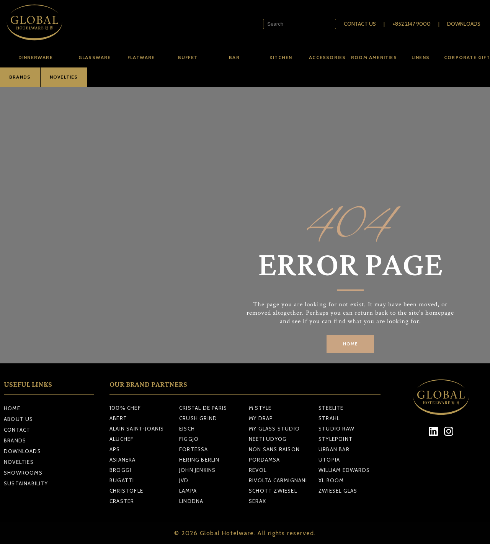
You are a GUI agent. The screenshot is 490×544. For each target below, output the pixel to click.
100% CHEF (125, 408)
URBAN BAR (334, 449)
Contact (17, 430)
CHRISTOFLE (126, 491)
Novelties (19, 462)
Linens (421, 57)
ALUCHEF (121, 439)
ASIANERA (122, 460)
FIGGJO (189, 439)
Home (12, 408)
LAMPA (188, 491)
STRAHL (329, 418)
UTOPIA (329, 460)
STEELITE (331, 408)
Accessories (327, 57)
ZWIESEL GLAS (337, 491)
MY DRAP (261, 418)
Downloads (463, 23)
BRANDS (20, 77)
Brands (15, 440)
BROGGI (120, 470)
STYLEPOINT (335, 439)
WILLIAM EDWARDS (344, 470)
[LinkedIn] (433, 431)
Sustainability (26, 483)
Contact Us (360, 23)
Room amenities (374, 57)
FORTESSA (193, 449)
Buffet (188, 57)
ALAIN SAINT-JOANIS (136, 429)
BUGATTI (121, 480)
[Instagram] (449, 431)
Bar (234, 57)
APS (114, 449)
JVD (184, 480)
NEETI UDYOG (268, 439)
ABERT (118, 418)
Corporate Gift (467, 57)
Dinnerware (35, 57)
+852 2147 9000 (411, 23)
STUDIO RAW (336, 429)
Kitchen (281, 57)
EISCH (187, 429)
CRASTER (121, 501)
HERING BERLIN (199, 460)
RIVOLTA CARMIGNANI (278, 480)
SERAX (257, 501)
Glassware (94, 57)
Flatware (141, 57)
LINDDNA (191, 501)
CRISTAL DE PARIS (203, 408)
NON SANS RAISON (274, 449)
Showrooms (23, 473)
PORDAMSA (264, 460)
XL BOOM (331, 480)
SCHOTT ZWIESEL (273, 491)
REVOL (257, 470)
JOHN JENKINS (197, 470)
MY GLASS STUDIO (274, 429)
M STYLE (260, 408)
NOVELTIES (64, 77)
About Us (18, 419)
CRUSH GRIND (198, 418)
